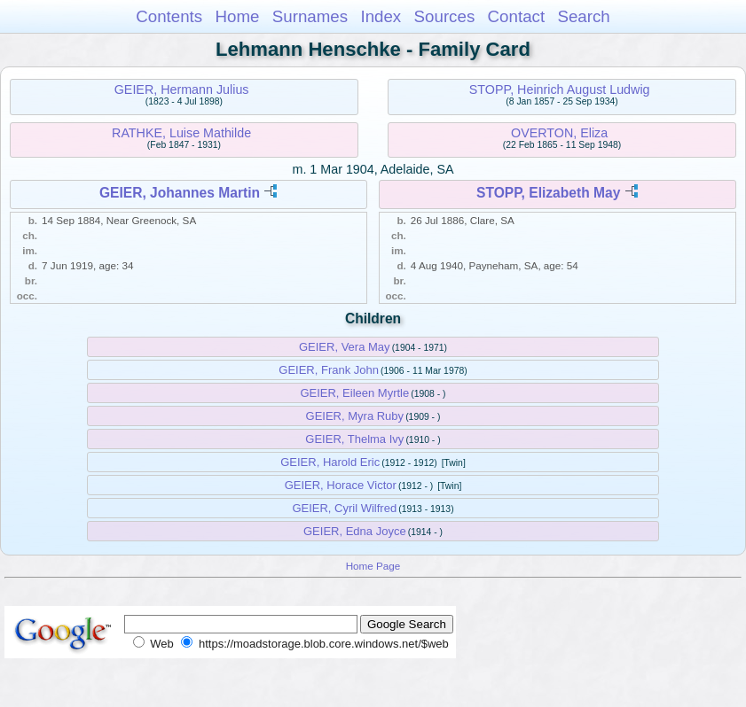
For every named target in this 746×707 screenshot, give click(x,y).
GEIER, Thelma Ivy (354, 439)
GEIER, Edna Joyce (354, 531)
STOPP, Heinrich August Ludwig (559, 89)
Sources (444, 16)
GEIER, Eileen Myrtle (354, 393)
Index (380, 16)
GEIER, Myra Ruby (355, 416)
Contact (517, 16)
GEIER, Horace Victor (341, 485)
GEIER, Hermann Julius (181, 89)
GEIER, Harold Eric (330, 462)
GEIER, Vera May (344, 347)
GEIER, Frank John (329, 370)
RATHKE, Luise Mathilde (181, 133)
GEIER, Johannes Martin (179, 192)
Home (237, 16)
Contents (169, 16)
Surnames (310, 16)
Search (583, 16)
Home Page (373, 565)
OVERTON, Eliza (559, 133)
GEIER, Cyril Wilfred (344, 508)
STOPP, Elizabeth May (548, 192)
